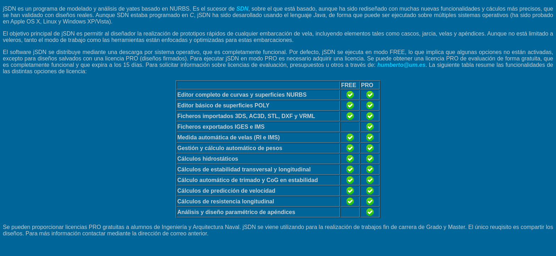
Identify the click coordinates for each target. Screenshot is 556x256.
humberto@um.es (401, 65)
